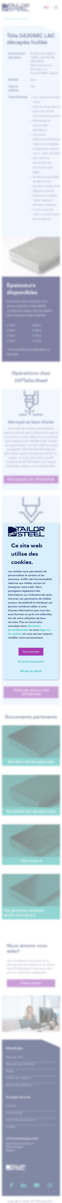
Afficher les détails (31, 671)
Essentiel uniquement (31, 661)
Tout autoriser (31, 651)
